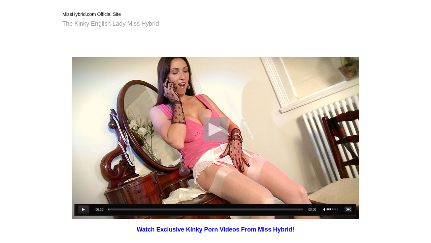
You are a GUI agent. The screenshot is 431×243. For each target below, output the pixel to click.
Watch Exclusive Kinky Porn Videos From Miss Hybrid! (215, 229)
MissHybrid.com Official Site (91, 14)
